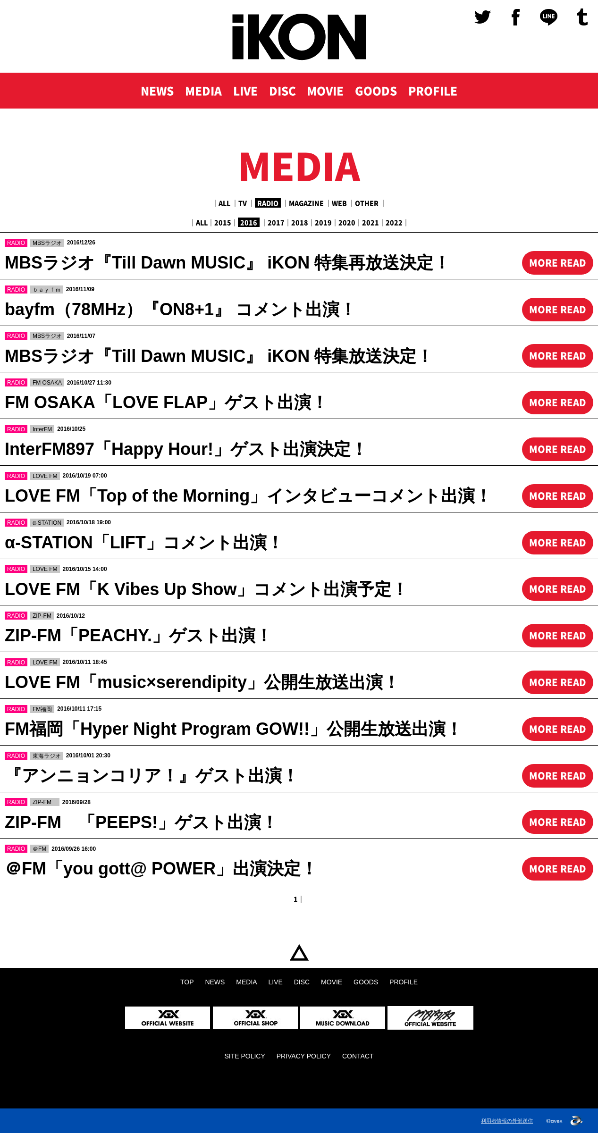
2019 (323, 222)
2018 (299, 222)
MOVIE (325, 90)
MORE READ (557, 262)
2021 (370, 222)
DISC (282, 90)
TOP (299, 952)
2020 (346, 222)
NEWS (157, 90)
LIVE (245, 90)
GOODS (376, 90)
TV (242, 203)
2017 (276, 222)
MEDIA (203, 90)
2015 (222, 222)
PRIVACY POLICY (304, 1056)
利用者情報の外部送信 (507, 1121)
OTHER (367, 203)
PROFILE (432, 90)
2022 (394, 222)
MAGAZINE (306, 203)
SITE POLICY (244, 1056)
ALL (224, 203)
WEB (339, 203)
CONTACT (358, 1056)
